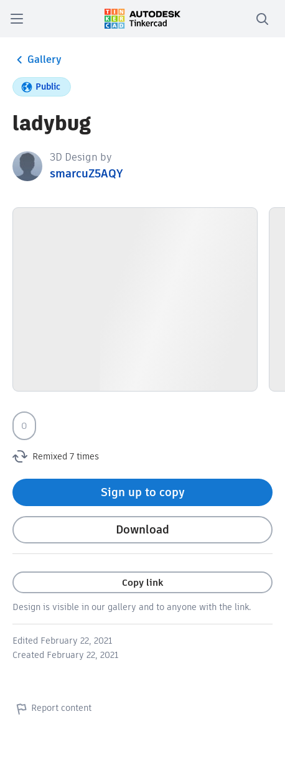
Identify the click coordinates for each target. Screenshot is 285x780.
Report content (51, 708)
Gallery (37, 59)
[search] (262, 18)
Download (142, 529)
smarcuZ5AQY (86, 173)
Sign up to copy (143, 492)
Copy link (142, 582)
